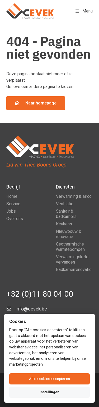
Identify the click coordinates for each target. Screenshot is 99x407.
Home (11, 196)
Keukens (64, 223)
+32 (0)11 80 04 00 (39, 294)
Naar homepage (35, 103)
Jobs (11, 211)
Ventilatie (64, 203)
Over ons (14, 218)
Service (13, 203)
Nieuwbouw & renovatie (68, 234)
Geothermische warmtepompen (70, 247)
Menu (84, 11)
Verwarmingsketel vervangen (72, 259)
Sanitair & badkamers (66, 214)
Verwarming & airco (74, 196)
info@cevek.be (31, 309)
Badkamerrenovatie (74, 269)
